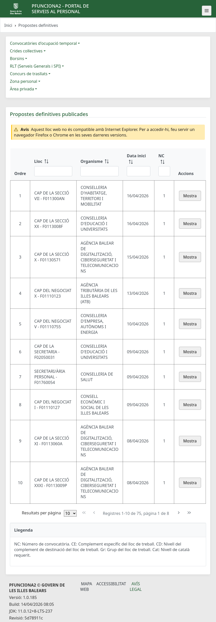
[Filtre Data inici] (138, 171)
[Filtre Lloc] (53, 171)
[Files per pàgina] (70, 513)
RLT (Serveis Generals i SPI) (35, 66)
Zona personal (23, 81)
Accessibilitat (111, 584)
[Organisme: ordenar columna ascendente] (99, 164)
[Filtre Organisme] (99, 171)
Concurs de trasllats (28, 73)
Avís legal (136, 586)
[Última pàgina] (189, 512)
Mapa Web (86, 586)
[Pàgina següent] (179, 512)
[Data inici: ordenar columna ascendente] (138, 164)
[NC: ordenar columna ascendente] (164, 164)
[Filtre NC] (164, 171)
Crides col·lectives (26, 51)
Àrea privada (22, 89)
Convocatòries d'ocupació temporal (43, 43)
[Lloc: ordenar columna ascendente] (53, 164)
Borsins (17, 58)
